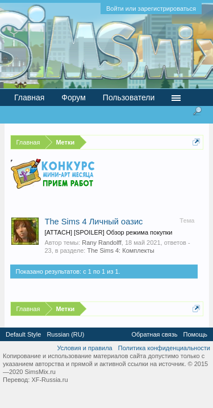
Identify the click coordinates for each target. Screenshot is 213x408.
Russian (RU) (65, 334)
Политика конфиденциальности (164, 348)
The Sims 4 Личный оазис (94, 221)
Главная (29, 97)
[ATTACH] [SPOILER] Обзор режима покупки (109, 232)
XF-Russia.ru (49, 379)
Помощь (195, 334)
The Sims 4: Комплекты (120, 250)
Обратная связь (154, 334)
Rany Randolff (102, 242)
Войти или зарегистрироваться (151, 8)
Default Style (23, 334)
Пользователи (128, 97)
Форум (73, 97)
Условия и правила (84, 348)
